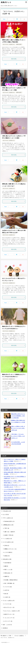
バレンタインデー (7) (9, 617)
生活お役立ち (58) (7, 559)
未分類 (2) (5, 628)
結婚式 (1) (6, 576)
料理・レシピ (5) (8, 569)
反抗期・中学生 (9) (8, 535)
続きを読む (18, 58)
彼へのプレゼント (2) (9, 607)
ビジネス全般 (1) (8, 552)
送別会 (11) (7, 555)
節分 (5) (6, 593)
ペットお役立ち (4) (7, 538)
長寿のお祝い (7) (8, 573)
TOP (6, 635)
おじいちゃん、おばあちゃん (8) (11, 610)
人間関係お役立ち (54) (8, 524)
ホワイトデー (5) (8, 621)
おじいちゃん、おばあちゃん (9, 44)
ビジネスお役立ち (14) (8, 542)
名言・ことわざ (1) (7, 624)
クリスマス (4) (7, 604)
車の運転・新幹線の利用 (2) (10, 580)
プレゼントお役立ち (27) (8, 600)
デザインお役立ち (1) (8, 518)
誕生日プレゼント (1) (9, 614)
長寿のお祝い (19, 44)
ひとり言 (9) (6, 514)
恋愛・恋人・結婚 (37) (9, 531)
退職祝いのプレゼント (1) (10, 549)
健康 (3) (6, 566)
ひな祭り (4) (7, 597)
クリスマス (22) (8, 586)
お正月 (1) (6, 590)
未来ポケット (6, 2)
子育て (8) (6, 528)
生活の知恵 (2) (7, 562)
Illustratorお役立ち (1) (9, 521)
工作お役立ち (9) (7, 511)
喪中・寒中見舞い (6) (9, 583)
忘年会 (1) (6, 545)
